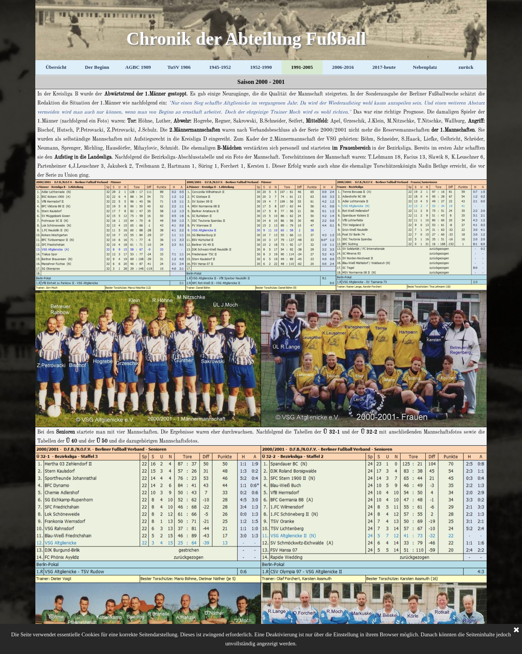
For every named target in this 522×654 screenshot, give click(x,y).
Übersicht (56, 67)
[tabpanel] (261, 81)
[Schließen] (516, 630)
